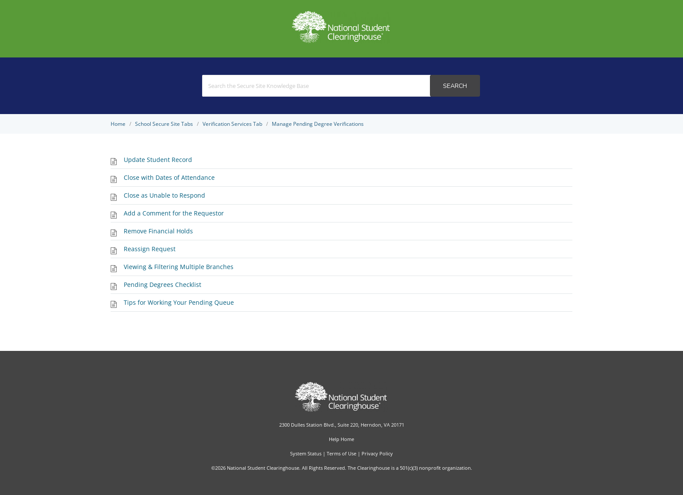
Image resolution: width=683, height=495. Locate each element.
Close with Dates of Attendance (169, 177)
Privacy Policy (377, 453)
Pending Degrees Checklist (162, 284)
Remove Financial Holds (158, 231)
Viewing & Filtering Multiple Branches (178, 267)
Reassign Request (150, 249)
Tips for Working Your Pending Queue (179, 302)
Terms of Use (341, 453)
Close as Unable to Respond (164, 195)
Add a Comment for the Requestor (174, 213)
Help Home (341, 439)
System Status (305, 453)
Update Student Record (158, 159)
